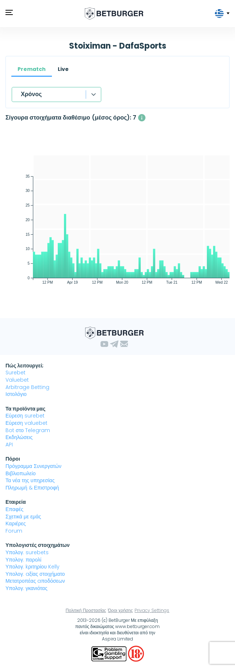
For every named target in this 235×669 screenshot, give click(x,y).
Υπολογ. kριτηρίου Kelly (32, 566)
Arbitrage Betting (27, 387)
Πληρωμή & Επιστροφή (32, 487)
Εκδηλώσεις (19, 437)
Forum (13, 530)
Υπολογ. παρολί (23, 559)
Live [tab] (63, 69)
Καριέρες (15, 523)
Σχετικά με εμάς (23, 516)
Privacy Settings (151, 610)
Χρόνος (31, 94)
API (9, 444)
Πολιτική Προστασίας (86, 610)
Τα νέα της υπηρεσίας (29, 480)
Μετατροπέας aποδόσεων (35, 581)
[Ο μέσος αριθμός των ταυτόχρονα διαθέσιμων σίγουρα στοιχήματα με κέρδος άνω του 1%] (141, 117)
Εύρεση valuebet (26, 423)
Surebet (15, 372)
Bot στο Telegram (27, 430)
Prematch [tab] (32, 69)
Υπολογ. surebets (27, 552)
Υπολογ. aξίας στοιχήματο (35, 574)
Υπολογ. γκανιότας (26, 588)
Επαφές (14, 509)
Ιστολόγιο (16, 394)
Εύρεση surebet (25, 415)
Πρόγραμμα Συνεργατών (33, 466)
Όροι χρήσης (120, 610)
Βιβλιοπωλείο (20, 473)
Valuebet (17, 379)
